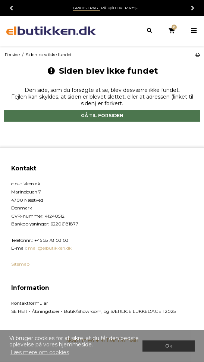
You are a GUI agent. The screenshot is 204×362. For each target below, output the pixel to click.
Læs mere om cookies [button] (39, 352)
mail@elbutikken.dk (50, 248)
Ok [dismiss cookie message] (168, 346)
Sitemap (20, 264)
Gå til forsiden (102, 115)
